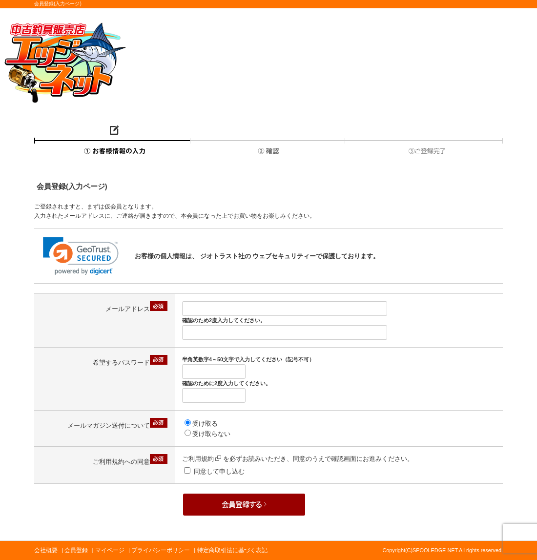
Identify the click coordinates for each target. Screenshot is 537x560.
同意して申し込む (219, 471)
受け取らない (211, 433)
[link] (80, 256)
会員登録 (76, 550)
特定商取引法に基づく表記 (232, 550)
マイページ (109, 550)
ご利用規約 (201, 458)
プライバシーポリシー (160, 550)
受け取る (205, 423)
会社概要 (46, 550)
